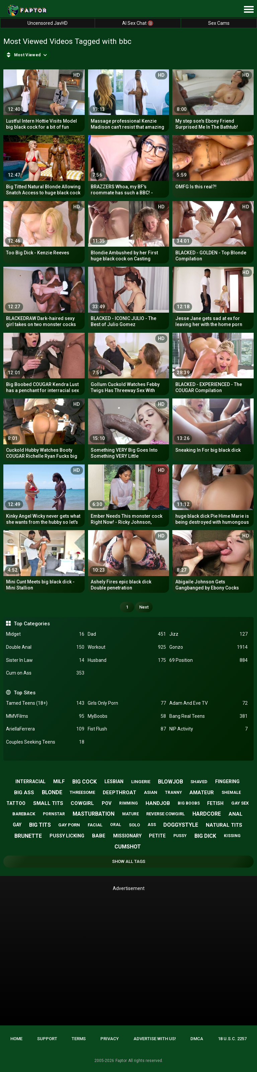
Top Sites (24, 693)
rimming (128, 803)
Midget (45, 634)
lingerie (140, 781)
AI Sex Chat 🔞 (137, 23)
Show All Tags (128, 861)
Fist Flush (127, 729)
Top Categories (32, 624)
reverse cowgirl (165, 813)
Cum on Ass (45, 673)
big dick (205, 836)
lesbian (113, 781)
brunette (28, 836)
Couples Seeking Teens (45, 742)
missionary (127, 835)
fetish (215, 803)
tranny (173, 792)
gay (17, 824)
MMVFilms (45, 716)
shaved (198, 781)
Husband (127, 660)
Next (144, 607)
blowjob (170, 781)
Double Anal (45, 647)
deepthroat (119, 793)
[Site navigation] (249, 9)
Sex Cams (219, 23)
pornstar (54, 814)
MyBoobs (127, 716)
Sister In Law (45, 660)
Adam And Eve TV (208, 703)
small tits (48, 803)
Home (16, 1038)
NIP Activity (208, 729)
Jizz (208, 634)
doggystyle (180, 825)
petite (157, 835)
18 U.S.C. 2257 (232, 1038)
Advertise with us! (155, 1038)
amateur (201, 793)
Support (47, 1038)
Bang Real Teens (208, 716)
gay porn (69, 824)
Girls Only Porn (127, 703)
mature (130, 814)
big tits (40, 825)
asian (150, 792)
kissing (232, 835)
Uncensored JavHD (47, 23)
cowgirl (82, 803)
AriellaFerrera (45, 729)
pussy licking (67, 835)
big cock (84, 781)
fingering (227, 781)
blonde (52, 792)
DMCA (196, 1038)
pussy (180, 835)
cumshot (127, 846)
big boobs (189, 803)
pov (106, 803)
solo (134, 824)
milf (59, 781)
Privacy (109, 1038)
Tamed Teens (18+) (45, 703)
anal (236, 814)
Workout (127, 647)
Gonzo (208, 647)
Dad (127, 634)
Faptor (121, 1060)
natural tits (224, 825)
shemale (231, 792)
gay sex (240, 803)
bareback (23, 813)
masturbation (93, 814)
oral (115, 824)
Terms (79, 1038)
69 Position (208, 660)
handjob (158, 803)
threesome (82, 792)
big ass (24, 793)
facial (95, 824)
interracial (30, 781)
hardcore (206, 814)
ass (152, 824)
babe (98, 836)
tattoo (15, 803)
